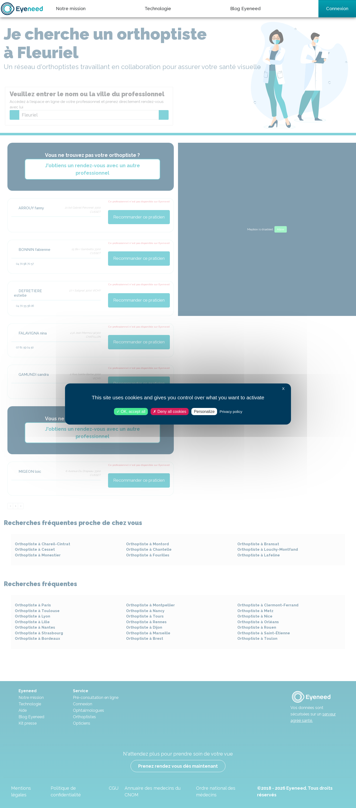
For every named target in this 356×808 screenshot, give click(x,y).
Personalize (204, 411)
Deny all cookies (169, 411)
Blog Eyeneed (245, 8)
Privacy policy (231, 411)
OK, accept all (130, 411)
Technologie (158, 8)
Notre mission (71, 8)
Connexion (337, 8)
